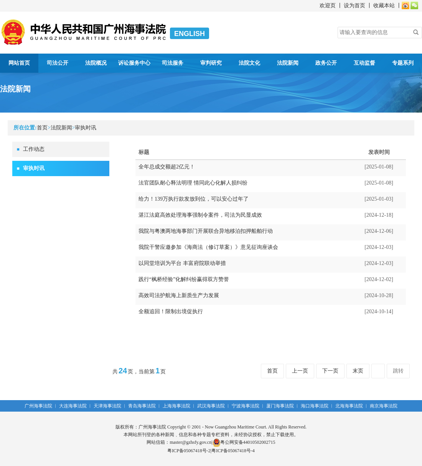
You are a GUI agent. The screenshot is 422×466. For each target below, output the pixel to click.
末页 (358, 371)
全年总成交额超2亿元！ (166, 167)
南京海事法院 (383, 406)
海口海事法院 (314, 406)
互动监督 (364, 63)
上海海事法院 (176, 406)
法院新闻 (287, 63)
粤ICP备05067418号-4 (233, 450)
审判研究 (211, 63)
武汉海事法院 (211, 406)
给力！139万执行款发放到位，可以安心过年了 (193, 199)
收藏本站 (384, 5)
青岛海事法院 (142, 406)
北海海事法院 (349, 406)
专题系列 (403, 63)
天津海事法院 (107, 406)
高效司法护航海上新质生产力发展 (178, 295)
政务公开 (326, 63)
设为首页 (354, 5)
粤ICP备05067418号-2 (189, 450)
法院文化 (249, 63)
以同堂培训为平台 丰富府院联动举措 (182, 263)
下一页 (330, 371)
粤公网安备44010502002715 (244, 442)
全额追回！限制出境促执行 (170, 311)
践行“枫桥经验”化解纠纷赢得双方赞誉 (183, 279)
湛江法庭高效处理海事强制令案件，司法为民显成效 (200, 215)
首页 (42, 128)
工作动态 (34, 149)
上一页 (300, 371)
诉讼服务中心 (134, 63)
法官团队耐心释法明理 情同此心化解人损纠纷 (192, 183)
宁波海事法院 (245, 406)
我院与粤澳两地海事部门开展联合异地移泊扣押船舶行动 (205, 231)
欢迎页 (328, 5)
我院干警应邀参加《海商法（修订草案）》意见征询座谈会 (208, 247)
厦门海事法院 (280, 406)
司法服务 (172, 63)
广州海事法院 (38, 406)
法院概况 (96, 63)
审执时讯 (85, 128)
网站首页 (19, 63)
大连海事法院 (73, 406)
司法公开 (57, 63)
